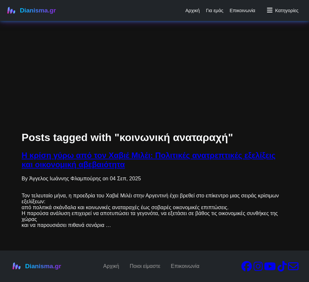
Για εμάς (214, 10)
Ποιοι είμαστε (145, 266)
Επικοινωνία (242, 10)
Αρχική (192, 10)
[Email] (293, 268)
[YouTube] (270, 268)
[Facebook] (246, 268)
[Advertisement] (154, 46)
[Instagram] (258, 268)
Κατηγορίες (282, 10)
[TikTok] (282, 268)
